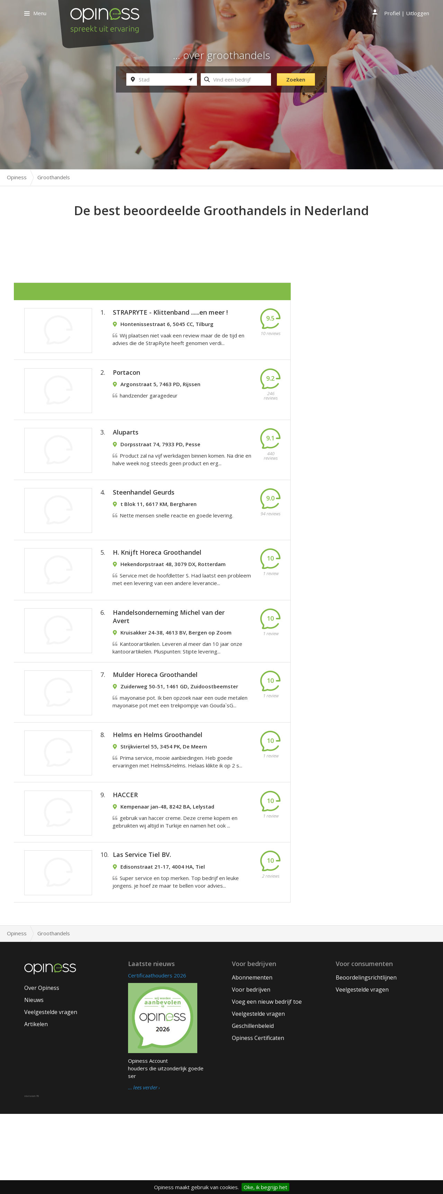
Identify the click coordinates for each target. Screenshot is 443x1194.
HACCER (125, 862)
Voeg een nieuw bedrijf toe (267, 1082)
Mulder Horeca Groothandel (155, 726)
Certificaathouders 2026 (157, 1055)
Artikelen (36, 1104)
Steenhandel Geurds (143, 520)
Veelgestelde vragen (50, 1092)
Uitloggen (417, 13)
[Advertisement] (221, 238)
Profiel (392, 13)
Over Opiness (41, 1068)
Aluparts (125, 452)
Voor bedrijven (251, 1069)
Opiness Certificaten (258, 1118)
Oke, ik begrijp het (265, 1187)
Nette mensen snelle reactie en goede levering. (176, 542)
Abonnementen (252, 1057)
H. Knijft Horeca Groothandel (157, 588)
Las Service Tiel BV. (142, 930)
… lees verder (142, 1168)
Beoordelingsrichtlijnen (366, 1057)
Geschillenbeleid (253, 1106)
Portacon (126, 384)
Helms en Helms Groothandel (157, 794)
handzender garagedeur (149, 406)
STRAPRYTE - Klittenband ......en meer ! (170, 316)
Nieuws (34, 1080)
